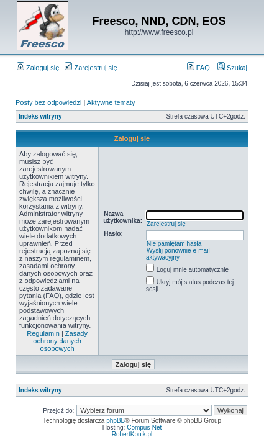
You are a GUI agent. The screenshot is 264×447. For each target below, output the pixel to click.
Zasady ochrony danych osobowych (60, 341)
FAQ (198, 67)
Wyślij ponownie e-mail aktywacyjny (178, 254)
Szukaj (232, 67)
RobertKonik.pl (132, 434)
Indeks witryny (40, 116)
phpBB (115, 420)
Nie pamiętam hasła (174, 243)
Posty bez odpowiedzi (48, 102)
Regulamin (43, 333)
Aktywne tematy (111, 102)
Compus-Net (144, 427)
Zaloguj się (38, 67)
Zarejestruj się (91, 67)
